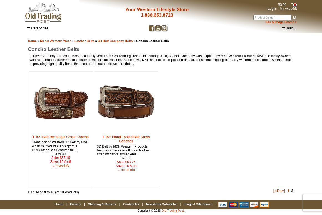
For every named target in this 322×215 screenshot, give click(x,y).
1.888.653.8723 (157, 15)
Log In (272, 9)
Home (32, 40)
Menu (288, 28)
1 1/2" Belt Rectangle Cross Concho (60, 137)
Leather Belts (84, 40)
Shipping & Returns (102, 204)
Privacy (75, 204)
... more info (60, 166)
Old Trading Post (172, 210)
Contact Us (131, 204)
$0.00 (282, 5)
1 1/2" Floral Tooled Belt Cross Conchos (126, 139)
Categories (38, 28)
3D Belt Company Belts (115, 40)
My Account (288, 9)
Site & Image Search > (281, 22)
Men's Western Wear (55, 40)
